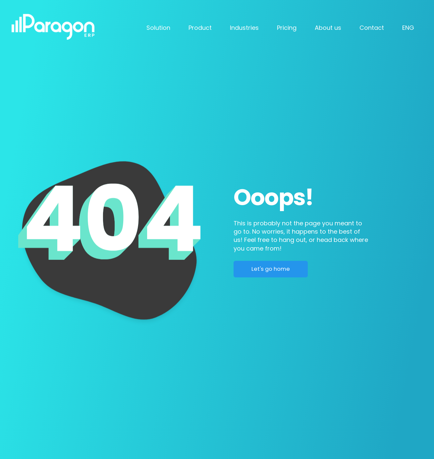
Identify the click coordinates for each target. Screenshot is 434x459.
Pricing (287, 28)
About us (328, 28)
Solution (158, 28)
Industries (244, 28)
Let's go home (270, 269)
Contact (371, 28)
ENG (408, 28)
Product (200, 28)
